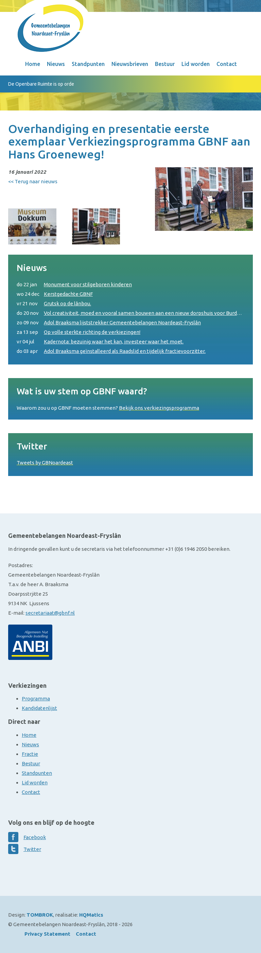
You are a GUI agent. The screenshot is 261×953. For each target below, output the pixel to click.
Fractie (30, 754)
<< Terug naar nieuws (32, 181)
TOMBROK (40, 915)
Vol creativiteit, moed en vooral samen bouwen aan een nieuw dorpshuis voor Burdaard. (130, 313)
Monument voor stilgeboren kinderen (74, 284)
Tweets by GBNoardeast (45, 462)
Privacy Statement (47, 934)
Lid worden (195, 64)
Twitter (32, 849)
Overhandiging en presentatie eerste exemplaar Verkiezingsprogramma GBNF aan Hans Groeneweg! (129, 141)
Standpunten (88, 64)
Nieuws (56, 64)
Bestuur (165, 64)
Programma (36, 698)
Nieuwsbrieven (129, 64)
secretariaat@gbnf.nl (50, 613)
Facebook (34, 837)
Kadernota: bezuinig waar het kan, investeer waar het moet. (100, 341)
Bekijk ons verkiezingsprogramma (159, 408)
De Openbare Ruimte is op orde (41, 84)
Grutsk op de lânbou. (54, 303)
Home (32, 64)
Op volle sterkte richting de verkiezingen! (78, 332)
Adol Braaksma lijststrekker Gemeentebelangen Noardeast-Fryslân (109, 322)
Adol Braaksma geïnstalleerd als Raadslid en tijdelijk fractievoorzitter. (111, 351)
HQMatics (91, 915)
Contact (226, 64)
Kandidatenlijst (39, 708)
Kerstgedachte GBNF (55, 294)
